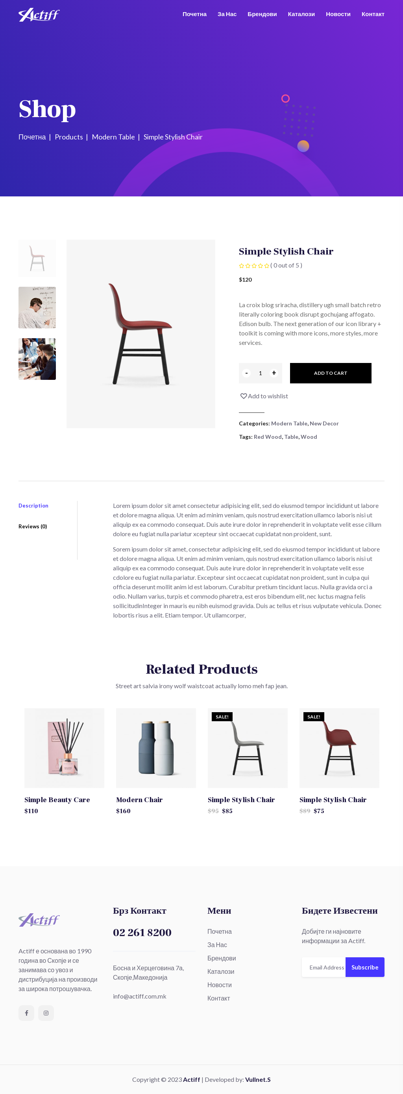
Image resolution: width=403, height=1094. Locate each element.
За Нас (227, 13)
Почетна (195, 13)
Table (291, 436)
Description (33, 505)
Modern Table (289, 423)
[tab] (37, 258)
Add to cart (331, 373)
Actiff (191, 1079)
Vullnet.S (258, 1079)
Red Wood (268, 436)
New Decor (324, 423)
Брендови (262, 13)
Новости (338, 13)
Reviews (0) (32, 529)
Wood (309, 436)
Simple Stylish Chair (241, 799)
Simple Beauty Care (57, 799)
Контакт (373, 13)
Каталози (301, 13)
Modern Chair (139, 799)
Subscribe (365, 967)
